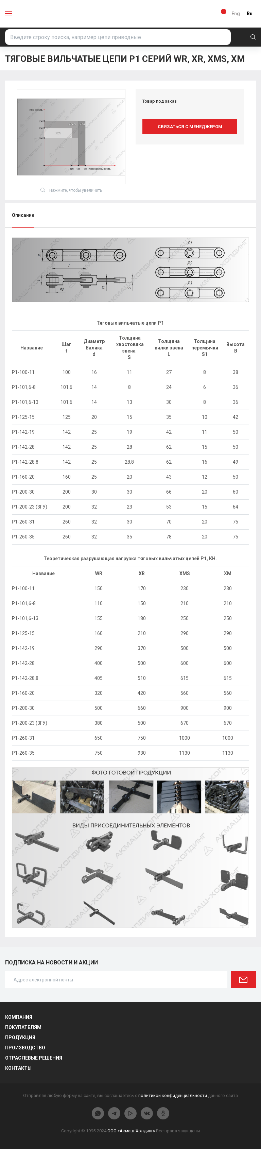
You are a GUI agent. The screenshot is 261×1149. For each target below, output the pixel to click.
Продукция (20, 1037)
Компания (18, 1017)
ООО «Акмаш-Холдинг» (131, 1130)
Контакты (18, 1068)
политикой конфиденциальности (172, 1095)
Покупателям (23, 1027)
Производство (25, 1047)
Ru (250, 13)
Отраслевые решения (33, 1058)
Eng (235, 13)
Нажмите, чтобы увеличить (71, 190)
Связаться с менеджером (190, 126)
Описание (23, 215)
